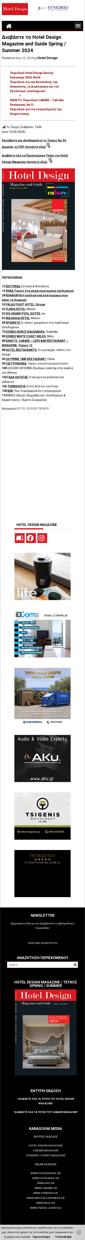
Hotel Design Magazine (46, 1145)
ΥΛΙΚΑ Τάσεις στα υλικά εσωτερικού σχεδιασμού (40, 290)
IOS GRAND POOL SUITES (23, 313)
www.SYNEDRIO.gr (45, 1193)
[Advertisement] (42, 464)
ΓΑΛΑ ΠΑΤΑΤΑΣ (17, 377)
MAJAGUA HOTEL (18, 318)
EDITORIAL (13, 286)
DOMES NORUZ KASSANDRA (25, 331)
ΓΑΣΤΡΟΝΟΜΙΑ (16, 363)
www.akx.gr (45, 1183)
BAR (10, 390)
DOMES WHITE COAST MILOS (26, 336)
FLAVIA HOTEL (15, 309)
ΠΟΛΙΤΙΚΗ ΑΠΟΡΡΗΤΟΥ (42, 943)
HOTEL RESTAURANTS (21, 350)
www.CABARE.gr (45, 1188)
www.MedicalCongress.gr (45, 1198)
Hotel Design (47, 58)
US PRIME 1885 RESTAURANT (26, 359)
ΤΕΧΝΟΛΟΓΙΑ (16, 386)
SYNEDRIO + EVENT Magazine (45, 1155)
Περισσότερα (41, 1236)
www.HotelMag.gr (45, 1178)
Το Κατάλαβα (63, 1236)
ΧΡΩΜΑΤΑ (13, 322)
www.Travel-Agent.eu (45, 1207)
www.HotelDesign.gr (46, 1173)
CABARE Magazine (45, 1150)
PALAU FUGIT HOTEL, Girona (25, 304)
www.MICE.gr (45, 1202)
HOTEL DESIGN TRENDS (32, 408)
